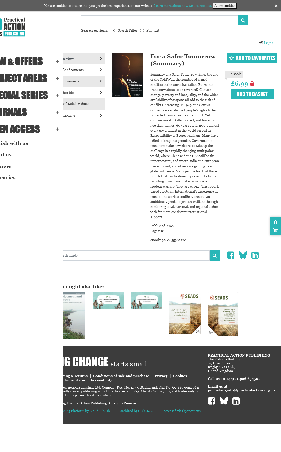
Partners (14, 166)
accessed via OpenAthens (191, 436)
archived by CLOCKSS (154, 436)
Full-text (152, 30)
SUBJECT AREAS (32, 78)
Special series (32, 95)
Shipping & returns (97, 402)
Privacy (188, 402)
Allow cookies (224, 6)
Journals (22, 112)
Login (266, 42)
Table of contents (103, 70)
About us (14, 155)
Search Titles (127, 30)
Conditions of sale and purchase (148, 402)
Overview (103, 58)
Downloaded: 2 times (100, 104)
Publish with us (23, 143)
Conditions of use (115, 406)
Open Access (28, 129)
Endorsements (103, 81)
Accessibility (148, 406)
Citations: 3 (103, 115)
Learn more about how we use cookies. (183, 6)
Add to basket (255, 100)
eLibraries (16, 178)
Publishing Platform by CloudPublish (109, 436)
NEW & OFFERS (30, 61)
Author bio (103, 93)
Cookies (88, 406)
